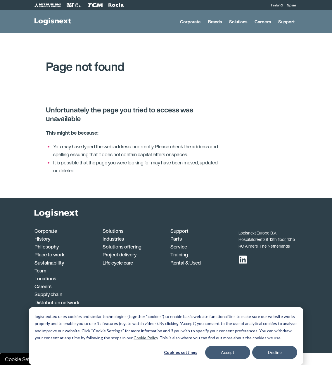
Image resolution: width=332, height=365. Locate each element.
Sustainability (49, 262)
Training (179, 254)
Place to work (49, 254)
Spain (291, 5)
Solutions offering (122, 246)
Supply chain (48, 294)
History (42, 238)
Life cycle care (118, 262)
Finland (277, 5)
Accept (227, 352)
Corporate (190, 21)
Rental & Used (185, 262)
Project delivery (119, 254)
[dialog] (166, 336)
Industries (113, 238)
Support (286, 21)
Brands (215, 21)
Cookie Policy (146, 337)
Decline (275, 352)
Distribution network (56, 302)
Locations (45, 278)
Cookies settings (180, 352)
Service (178, 246)
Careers (263, 21)
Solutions (238, 21)
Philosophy (46, 246)
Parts (176, 238)
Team (40, 270)
